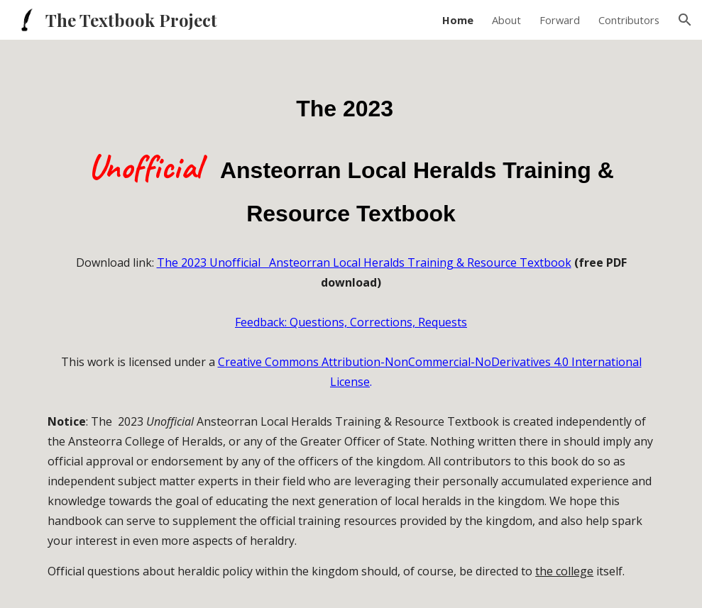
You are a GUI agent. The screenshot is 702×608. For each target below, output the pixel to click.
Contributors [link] (628, 20)
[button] (685, 20)
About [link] (506, 20)
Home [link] (457, 20)
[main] (351, 150)
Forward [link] (559, 20)
